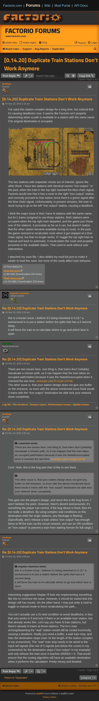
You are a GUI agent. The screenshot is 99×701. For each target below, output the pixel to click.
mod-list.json (12, 270)
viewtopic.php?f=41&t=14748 (54, 381)
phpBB (39, 694)
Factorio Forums (32, 31)
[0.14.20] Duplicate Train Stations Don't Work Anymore (51, 64)
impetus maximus (19, 293)
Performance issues (59, 404)
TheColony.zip (12, 278)
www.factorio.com (16, 36)
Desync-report (38, 404)
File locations (20, 404)
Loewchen (7, 343)
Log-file (6, 404)
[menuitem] (27, 42)
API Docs (81, 5)
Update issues (81, 404)
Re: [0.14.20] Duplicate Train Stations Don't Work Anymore (45, 308)
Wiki (47, 5)
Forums (33, 5)
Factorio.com (12, 5)
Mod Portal (62, 5)
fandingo (6, 84)
